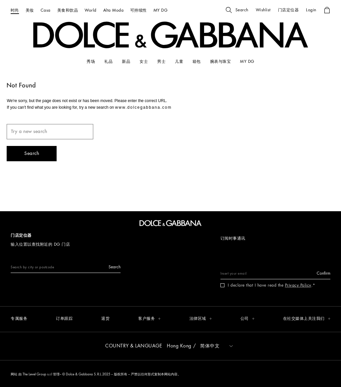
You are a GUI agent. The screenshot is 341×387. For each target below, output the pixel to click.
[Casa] (46, 10)
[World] (90, 10)
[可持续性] (138, 10)
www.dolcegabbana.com (143, 107)
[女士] (144, 61)
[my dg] (247, 61)
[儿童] (179, 61)
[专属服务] (19, 319)
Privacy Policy (298, 285)
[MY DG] (161, 10)
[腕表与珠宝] (220, 61)
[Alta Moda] (113, 10)
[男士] (161, 61)
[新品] (126, 61)
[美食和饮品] (67, 10)
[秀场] (91, 61)
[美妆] (30, 10)
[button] (237, 10)
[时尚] (15, 10)
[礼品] (108, 61)
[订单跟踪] (64, 319)
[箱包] (196, 61)
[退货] (105, 319)
